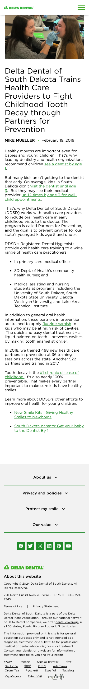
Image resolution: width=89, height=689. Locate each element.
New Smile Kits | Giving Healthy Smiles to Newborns (43, 414)
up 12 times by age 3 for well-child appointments (41, 196)
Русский (32, 670)
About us (42, 477)
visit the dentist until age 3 (40, 188)
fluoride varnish (56, 323)
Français (24, 662)
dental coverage (67, 622)
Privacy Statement (46, 606)
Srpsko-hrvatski (48, 662)
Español (50, 670)
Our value (43, 524)
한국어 (42, 666)
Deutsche (11, 666)
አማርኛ (8, 662)
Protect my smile (42, 508)
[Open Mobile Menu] (81, 7)
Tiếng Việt (35, 676)
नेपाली (27, 666)
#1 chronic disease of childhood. (42, 374)
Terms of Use (13, 606)
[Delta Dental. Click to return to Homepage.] (33, 7)
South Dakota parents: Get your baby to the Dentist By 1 (49, 428)
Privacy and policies (43, 493)
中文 (69, 662)
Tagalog (68, 670)
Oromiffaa (12, 670)
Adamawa (60, 666)
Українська (13, 676)
